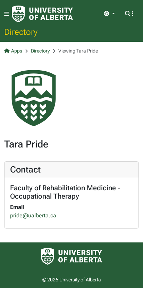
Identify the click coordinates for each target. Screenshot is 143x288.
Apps (13, 51)
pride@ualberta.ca (33, 215)
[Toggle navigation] (6, 14)
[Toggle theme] (109, 14)
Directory (20, 31)
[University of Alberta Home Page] (42, 14)
